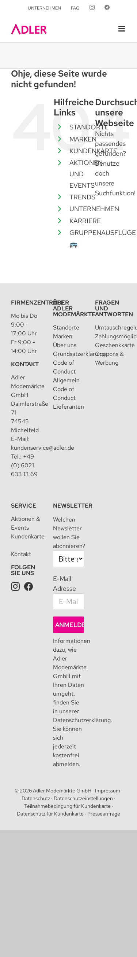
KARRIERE (85, 221)
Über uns (64, 345)
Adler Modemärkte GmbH (62, 790)
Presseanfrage (103, 813)
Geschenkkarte (115, 345)
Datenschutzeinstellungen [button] (83, 798)
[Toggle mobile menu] (122, 29)
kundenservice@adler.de (42, 448)
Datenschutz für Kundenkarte (50, 813)
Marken (62, 336)
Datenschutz (36, 798)
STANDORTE (89, 127)
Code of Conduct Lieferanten (68, 398)
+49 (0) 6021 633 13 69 (24, 465)
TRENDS (82, 197)
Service (23, 505)
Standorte (66, 327)
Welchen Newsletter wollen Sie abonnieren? (69, 533)
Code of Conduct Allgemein (66, 371)
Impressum (107, 790)
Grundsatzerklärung (79, 354)
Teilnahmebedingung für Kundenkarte (67, 806)
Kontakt (25, 364)
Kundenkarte (28, 536)
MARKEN (82, 139)
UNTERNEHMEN (94, 209)
